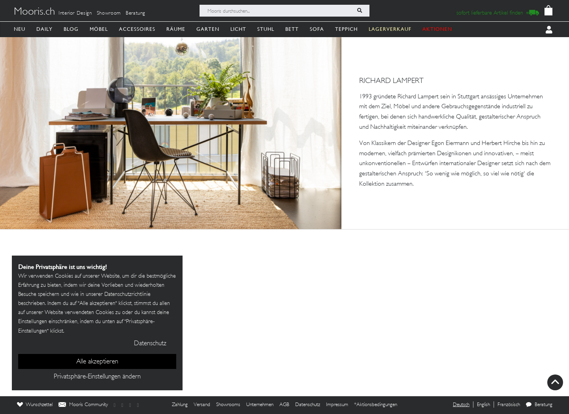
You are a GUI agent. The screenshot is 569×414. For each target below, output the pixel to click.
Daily (44, 29)
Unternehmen (259, 405)
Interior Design (75, 13)
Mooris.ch (34, 12)
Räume (175, 29)
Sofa (317, 29)
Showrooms (228, 405)
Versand (202, 405)
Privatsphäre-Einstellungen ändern (97, 377)
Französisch (508, 405)
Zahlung (180, 405)
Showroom (109, 13)
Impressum (337, 405)
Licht (238, 29)
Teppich (346, 29)
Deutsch (461, 405)
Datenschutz (307, 405)
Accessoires (137, 29)
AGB (284, 405)
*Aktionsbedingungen (375, 405)
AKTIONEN (437, 29)
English (483, 405)
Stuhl (265, 29)
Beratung (135, 13)
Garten (207, 29)
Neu (19, 29)
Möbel (99, 29)
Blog (71, 29)
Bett (292, 29)
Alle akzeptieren (97, 362)
